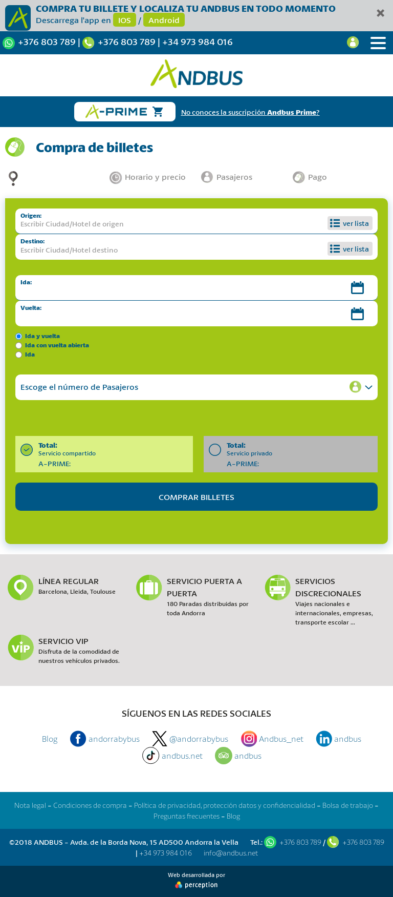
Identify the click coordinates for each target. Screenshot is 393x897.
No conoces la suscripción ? (250, 112)
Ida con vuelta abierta (57, 345)
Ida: (26, 282)
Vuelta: (30, 307)
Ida (30, 354)
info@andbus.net (231, 853)
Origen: (30, 215)
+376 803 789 (47, 41)
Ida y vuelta (42, 336)
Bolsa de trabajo (347, 805)
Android (164, 19)
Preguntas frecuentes (187, 816)
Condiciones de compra (90, 805)
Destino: (32, 241)
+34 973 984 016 (197, 41)
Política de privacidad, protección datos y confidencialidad (224, 805)
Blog (50, 738)
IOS (124, 19)
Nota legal (30, 805)
